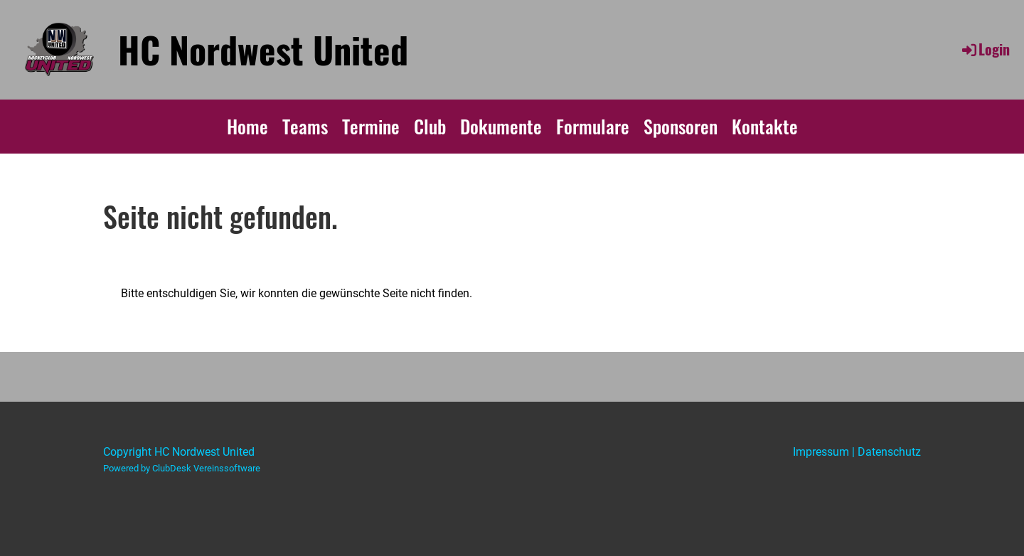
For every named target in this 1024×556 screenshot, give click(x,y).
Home (247, 126)
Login (985, 49)
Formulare (592, 126)
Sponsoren (681, 126)
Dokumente (501, 126)
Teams (305, 126)
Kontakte (765, 126)
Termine (371, 126)
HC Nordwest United (263, 49)
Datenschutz (889, 452)
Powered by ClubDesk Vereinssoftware (181, 468)
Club (430, 126)
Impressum (821, 452)
